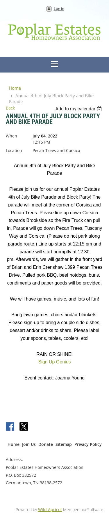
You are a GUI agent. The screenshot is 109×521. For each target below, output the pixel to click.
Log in (59, 8)
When (11, 136)
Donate (45, 444)
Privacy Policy (88, 444)
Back (10, 108)
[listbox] (79, 108)
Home (15, 88)
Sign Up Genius (54, 361)
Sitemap (64, 444)
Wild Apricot (50, 509)
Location (14, 150)
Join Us (29, 444)
